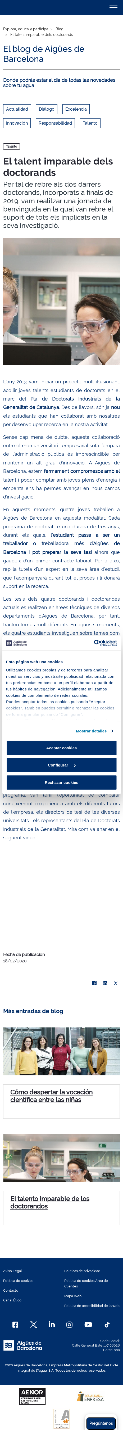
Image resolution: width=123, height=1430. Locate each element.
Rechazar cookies (61, 782)
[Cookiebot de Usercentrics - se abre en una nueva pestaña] (94, 643)
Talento (90, 123)
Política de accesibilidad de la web (92, 1306)
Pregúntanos (101, 1423)
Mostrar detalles (91, 731)
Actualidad (17, 109)
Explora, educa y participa (25, 29)
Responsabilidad (55, 123)
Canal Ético (12, 1300)
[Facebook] (15, 1324)
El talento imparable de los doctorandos (49, 1202)
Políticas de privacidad (82, 1271)
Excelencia (76, 109)
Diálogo (46, 109)
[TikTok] (107, 1324)
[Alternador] (113, 7)
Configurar (62, 765)
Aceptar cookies (61, 747)
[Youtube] (88, 1324)
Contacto (10, 1290)
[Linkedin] (52, 1324)
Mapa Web (72, 1296)
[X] (115, 983)
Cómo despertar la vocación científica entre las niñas (51, 1096)
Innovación (17, 123)
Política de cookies (18, 1281)
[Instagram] (69, 1324)
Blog (59, 29)
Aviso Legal (12, 1271)
